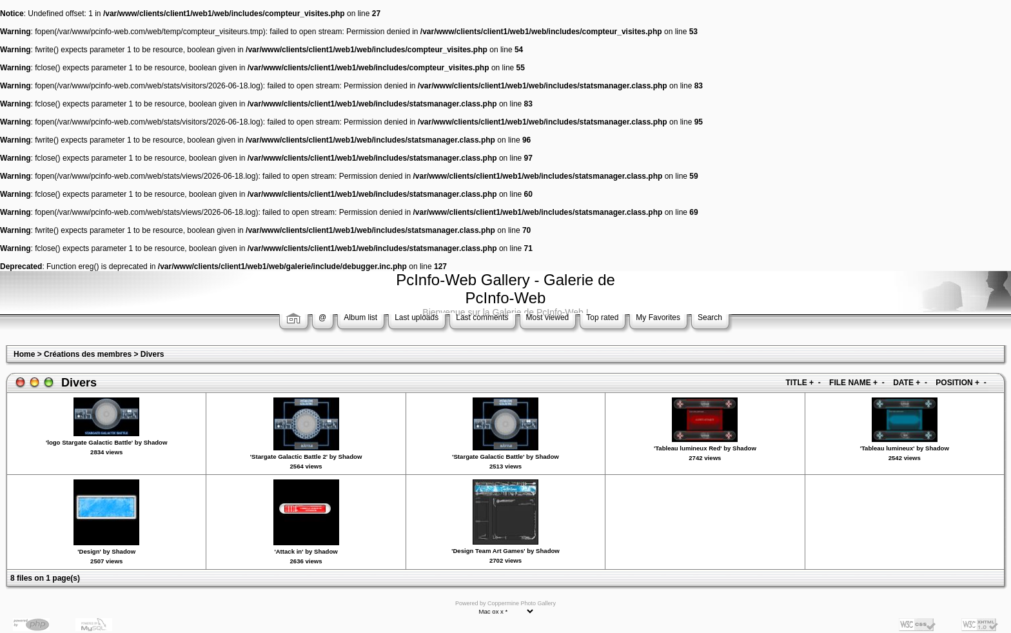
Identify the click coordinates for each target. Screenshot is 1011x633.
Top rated (602, 317)
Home (24, 354)
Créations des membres (88, 354)
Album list (360, 317)
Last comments (482, 317)
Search (710, 317)
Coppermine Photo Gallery (521, 603)
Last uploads (416, 317)
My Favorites (658, 317)
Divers (152, 354)
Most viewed (547, 317)
